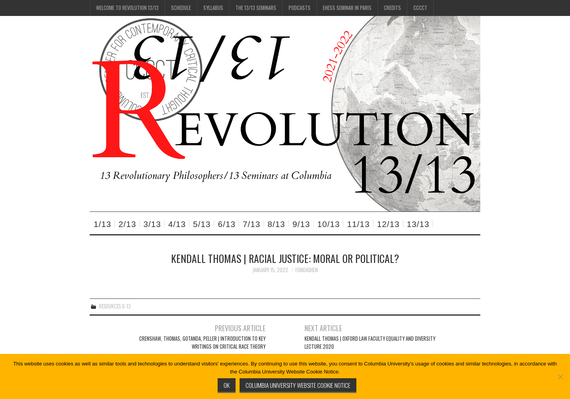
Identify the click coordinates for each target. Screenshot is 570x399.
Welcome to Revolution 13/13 (127, 8)
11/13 (358, 224)
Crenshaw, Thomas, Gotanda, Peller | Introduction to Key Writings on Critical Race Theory (202, 342)
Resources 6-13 (115, 306)
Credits (392, 8)
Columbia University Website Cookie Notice (298, 385)
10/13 (328, 224)
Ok (227, 385)
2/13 (127, 224)
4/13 (177, 224)
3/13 (152, 224)
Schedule (181, 8)
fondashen (306, 270)
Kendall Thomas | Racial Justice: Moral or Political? (285, 258)
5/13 (201, 224)
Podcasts (300, 8)
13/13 (418, 224)
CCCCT (420, 8)
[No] (560, 377)
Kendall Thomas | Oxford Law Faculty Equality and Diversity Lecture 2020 (370, 342)
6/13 (227, 224)
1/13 (102, 224)
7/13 (251, 224)
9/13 (301, 224)
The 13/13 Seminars (256, 8)
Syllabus (213, 8)
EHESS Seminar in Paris (347, 8)
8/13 (276, 224)
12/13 (388, 224)
